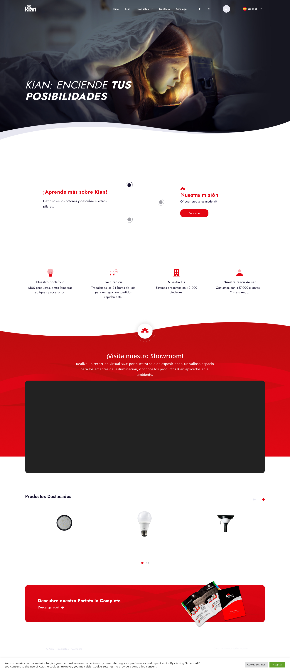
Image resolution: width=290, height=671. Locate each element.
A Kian (50, 649)
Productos (145, 9)
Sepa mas (194, 213)
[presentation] (254, 499)
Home (115, 9)
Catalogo (181, 9)
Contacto (164, 9)
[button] (142, 563)
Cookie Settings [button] (256, 664)
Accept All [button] (277, 664)
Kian (127, 9)
